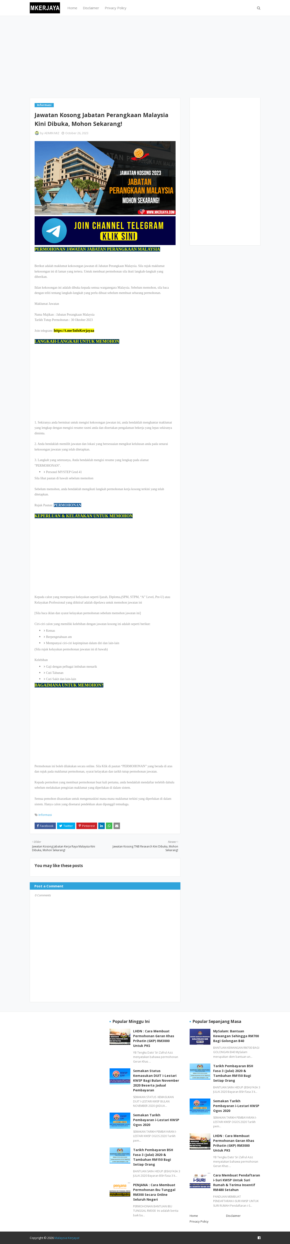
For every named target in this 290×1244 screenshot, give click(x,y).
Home (194, 1216)
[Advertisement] (145, 56)
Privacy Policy (199, 1221)
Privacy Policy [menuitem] (115, 8)
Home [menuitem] (72, 8)
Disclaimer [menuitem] (91, 8)
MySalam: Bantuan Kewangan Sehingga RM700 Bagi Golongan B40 (236, 1036)
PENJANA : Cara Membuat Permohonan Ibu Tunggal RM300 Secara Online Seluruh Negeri (154, 1192)
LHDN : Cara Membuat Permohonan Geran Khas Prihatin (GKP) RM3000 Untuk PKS (153, 1038)
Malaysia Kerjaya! (66, 1238)
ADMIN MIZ (51, 133)
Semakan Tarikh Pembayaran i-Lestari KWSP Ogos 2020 (156, 1120)
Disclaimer (233, 1216)
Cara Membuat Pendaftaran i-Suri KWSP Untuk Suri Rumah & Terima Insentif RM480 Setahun (236, 1182)
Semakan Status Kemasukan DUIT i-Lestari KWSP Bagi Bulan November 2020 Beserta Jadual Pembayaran (156, 1080)
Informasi (45, 815)
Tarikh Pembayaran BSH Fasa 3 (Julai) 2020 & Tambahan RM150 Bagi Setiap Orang (153, 1157)
